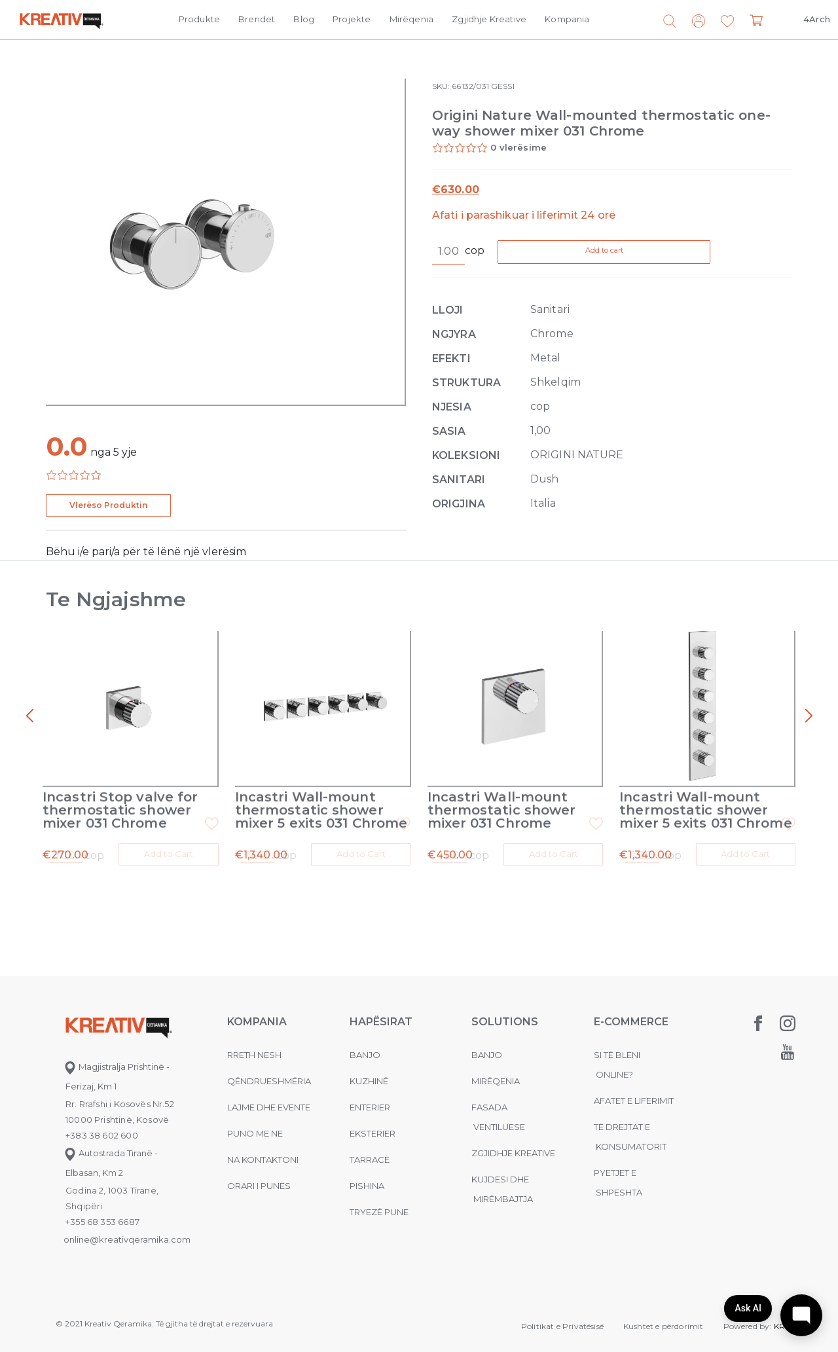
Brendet (256, 19)
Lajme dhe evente (268, 1095)
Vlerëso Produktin (108, 505)
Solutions (504, 1010)
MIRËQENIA (495, 1069)
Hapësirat (381, 1010)
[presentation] (29, 716)
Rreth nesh (254, 1043)
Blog (303, 19)
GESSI (502, 86)
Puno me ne (255, 1121)
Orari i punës (259, 1174)
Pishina (367, 1174)
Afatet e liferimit (634, 1089)
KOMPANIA (257, 1010)
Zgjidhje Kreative (489, 19)
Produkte (199, 19)
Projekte (352, 19)
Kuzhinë (369, 1069)
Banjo (365, 1043)
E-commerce (631, 1010)
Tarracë (370, 1147)
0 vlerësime (518, 147)
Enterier (370, 1095)
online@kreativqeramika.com (127, 1227)
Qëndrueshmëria (269, 1069)
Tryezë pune (379, 1200)
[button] (727, 21)
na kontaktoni (263, 1147)
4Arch (816, 19)
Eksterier (372, 1121)
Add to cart (635, 252)
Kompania (567, 19)
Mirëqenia (412, 19)
